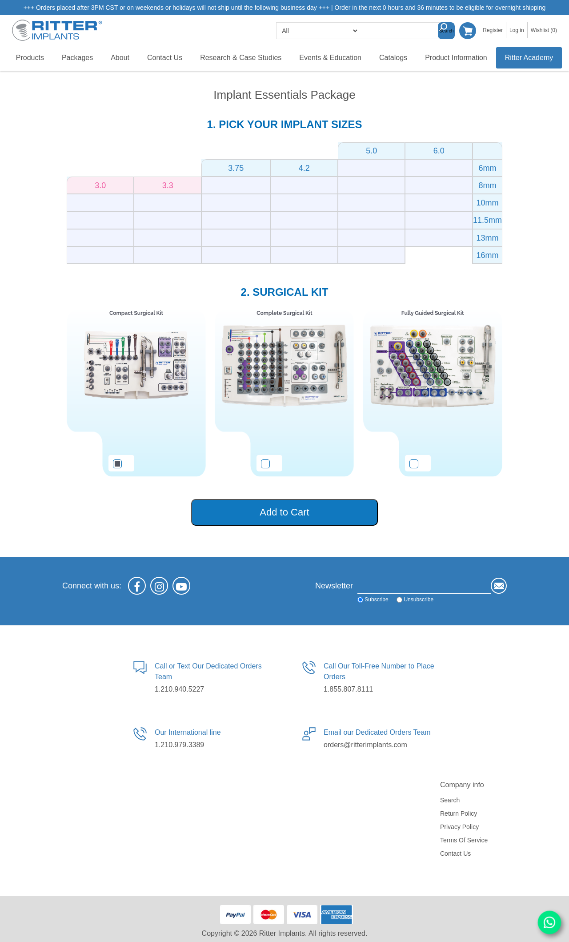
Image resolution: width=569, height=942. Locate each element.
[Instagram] (159, 586)
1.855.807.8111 (348, 689)
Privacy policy (459, 826)
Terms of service (464, 840)
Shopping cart (467, 30)
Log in (516, 30)
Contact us (455, 853)
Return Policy (458, 813)
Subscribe (376, 599)
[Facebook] (137, 586)
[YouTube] (181, 586)
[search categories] (317, 30)
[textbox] (403, 30)
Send (499, 586)
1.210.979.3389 (179, 745)
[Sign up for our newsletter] (424, 586)
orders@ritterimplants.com (365, 745)
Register (493, 30)
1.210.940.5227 (179, 689)
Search (446, 30)
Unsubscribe (418, 599)
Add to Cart (284, 512)
